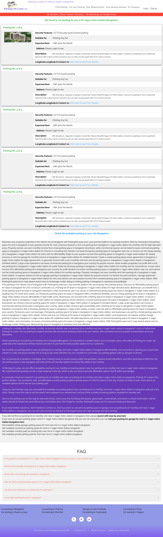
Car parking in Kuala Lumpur (14, 512)
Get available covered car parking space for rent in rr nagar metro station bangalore (41, 428)
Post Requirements (95, 7)
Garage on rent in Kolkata (94, 509)
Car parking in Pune (132, 509)
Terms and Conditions (118, 530)
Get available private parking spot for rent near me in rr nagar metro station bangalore (42, 434)
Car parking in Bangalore (12, 509)
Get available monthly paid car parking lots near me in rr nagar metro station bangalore (42, 431)
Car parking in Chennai (52, 509)
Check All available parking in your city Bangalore (82, 233)
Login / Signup (150, 8)
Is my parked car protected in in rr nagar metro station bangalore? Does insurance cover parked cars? (48, 458)
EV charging (133, 7)
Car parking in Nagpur (133, 512)
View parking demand (116, 7)
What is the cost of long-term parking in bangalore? (27, 474)
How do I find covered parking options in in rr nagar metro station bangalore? (37, 482)
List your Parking (77, 7)
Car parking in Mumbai (52, 512)
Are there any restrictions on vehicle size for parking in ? (28, 490)
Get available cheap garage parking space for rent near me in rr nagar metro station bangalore (46, 425)
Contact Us (80, 530)
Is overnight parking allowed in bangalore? (23, 497)
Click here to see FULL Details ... (85, 62)
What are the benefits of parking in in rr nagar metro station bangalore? (35, 466)
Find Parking (61, 7)
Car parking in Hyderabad (94, 512)
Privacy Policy (98, 530)
